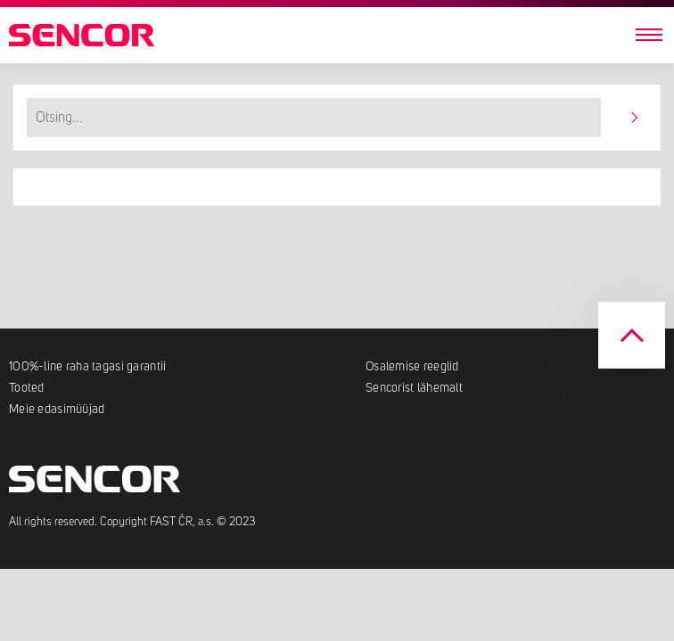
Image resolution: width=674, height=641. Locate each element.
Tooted (27, 388)
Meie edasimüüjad (56, 409)
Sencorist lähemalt (414, 388)
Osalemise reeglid (412, 367)
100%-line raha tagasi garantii (87, 367)
